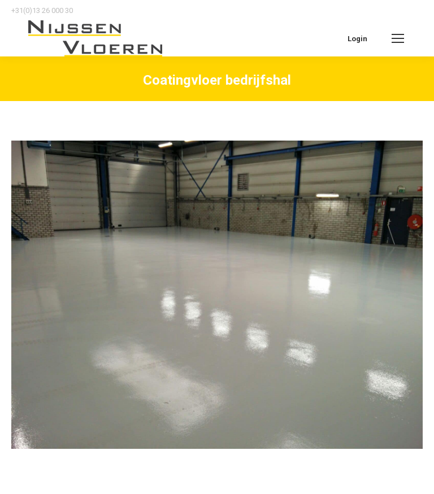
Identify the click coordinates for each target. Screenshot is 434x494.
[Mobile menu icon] (398, 38)
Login (357, 38)
